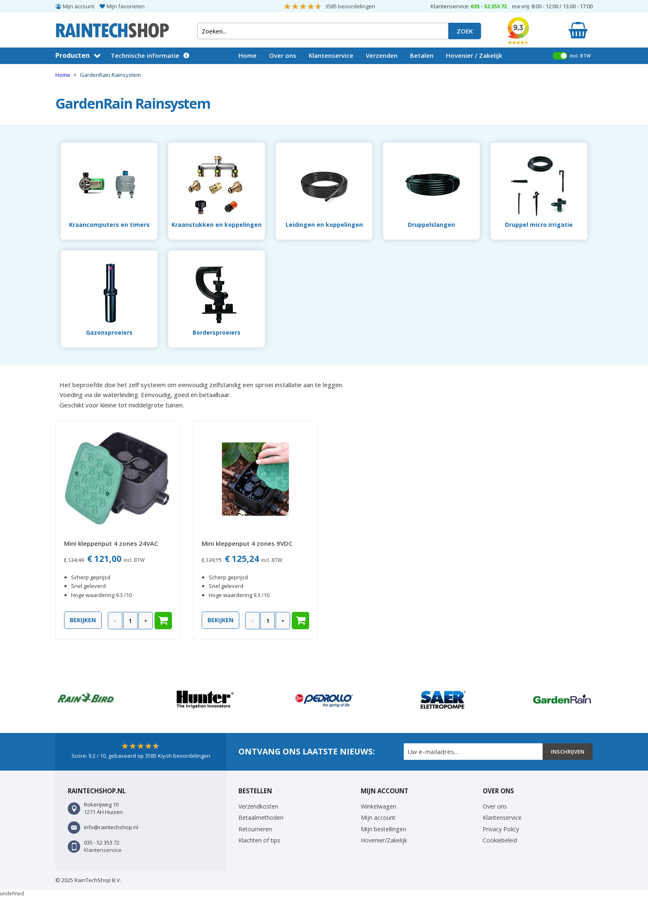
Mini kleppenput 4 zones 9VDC (247, 543)
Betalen (422, 55)
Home (247, 55)
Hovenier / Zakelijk (474, 55)
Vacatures (253, 71)
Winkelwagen (378, 806)
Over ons (282, 55)
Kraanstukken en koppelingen (217, 224)
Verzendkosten (258, 806)
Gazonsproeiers (109, 332)
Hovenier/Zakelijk (384, 840)
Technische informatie (145, 55)
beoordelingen (350, 6)
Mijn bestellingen (383, 829)
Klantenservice (331, 55)
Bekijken (83, 620)
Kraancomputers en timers (109, 224)
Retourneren (255, 829)
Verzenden (382, 55)
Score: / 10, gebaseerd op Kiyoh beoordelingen (140, 755)
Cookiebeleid (500, 840)
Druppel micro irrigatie (539, 224)
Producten (72, 55)
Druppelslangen (431, 224)
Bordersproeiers (217, 332)
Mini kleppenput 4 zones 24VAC (111, 543)
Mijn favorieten (126, 6)
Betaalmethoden (261, 817)
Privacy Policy (501, 829)
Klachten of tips (259, 840)
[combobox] (322, 31)
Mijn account (78, 6)
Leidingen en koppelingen (324, 224)
